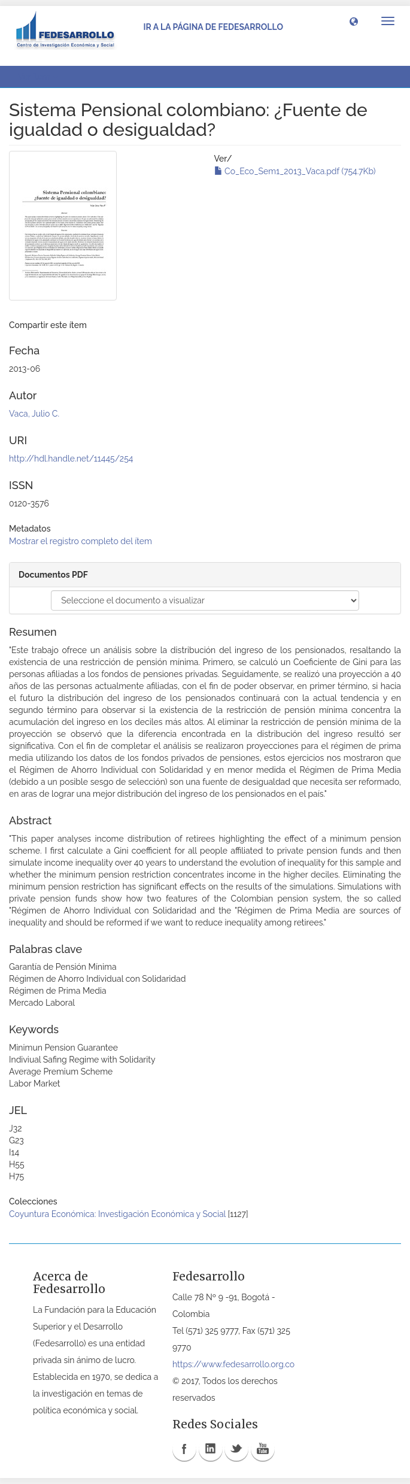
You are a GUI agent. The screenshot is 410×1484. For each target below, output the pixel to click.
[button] (354, 21)
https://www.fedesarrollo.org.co (233, 1364)
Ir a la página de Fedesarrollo (213, 27)
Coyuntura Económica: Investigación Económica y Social (117, 1214)
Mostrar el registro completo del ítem (80, 541)
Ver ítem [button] (38, 76)
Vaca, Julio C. (34, 413)
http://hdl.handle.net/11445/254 (71, 458)
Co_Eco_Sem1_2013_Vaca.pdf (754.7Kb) (295, 171)
